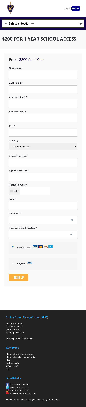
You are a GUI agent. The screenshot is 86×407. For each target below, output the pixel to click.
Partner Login (12, 363)
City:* (12, 126)
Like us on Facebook (19, 384)
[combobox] (14, 191)
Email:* (13, 198)
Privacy (9, 338)
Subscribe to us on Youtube (23, 393)
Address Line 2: (17, 111)
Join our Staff (12, 366)
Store (8, 360)
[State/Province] (43, 162)
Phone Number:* (18, 184)
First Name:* (16, 68)
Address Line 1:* (18, 97)
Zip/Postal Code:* (19, 170)
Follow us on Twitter (19, 387)
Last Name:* (16, 82)
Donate (75, 8)
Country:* (14, 140)
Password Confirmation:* (23, 227)
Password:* (15, 213)
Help (8, 369)
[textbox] (29, 191)
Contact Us (27, 338)
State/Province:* (18, 155)
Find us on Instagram (19, 390)
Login (67, 8)
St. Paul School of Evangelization (10, 8)
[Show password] (72, 220)
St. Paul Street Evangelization (20, 354)
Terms (17, 338)
